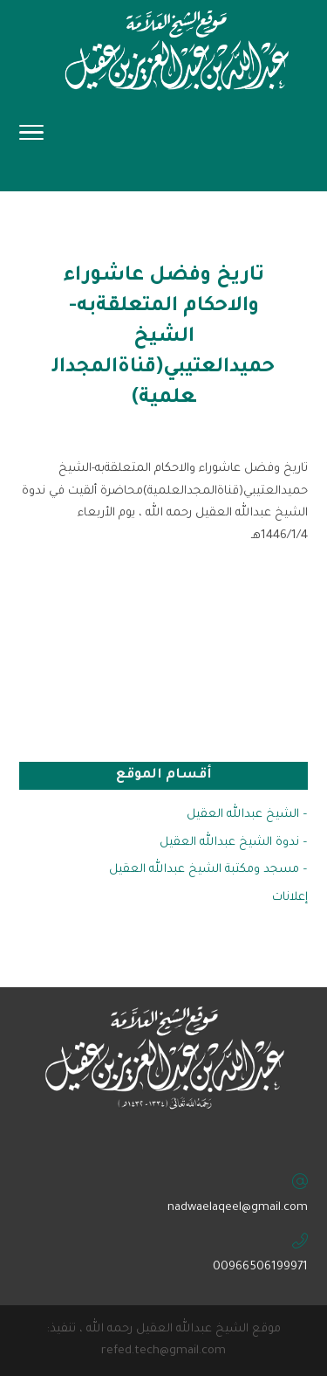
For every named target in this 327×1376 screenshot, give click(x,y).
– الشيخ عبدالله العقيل (247, 814)
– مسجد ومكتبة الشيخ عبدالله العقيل (208, 869)
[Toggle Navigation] (31, 138)
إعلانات (290, 897)
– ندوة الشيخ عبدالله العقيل (234, 842)
